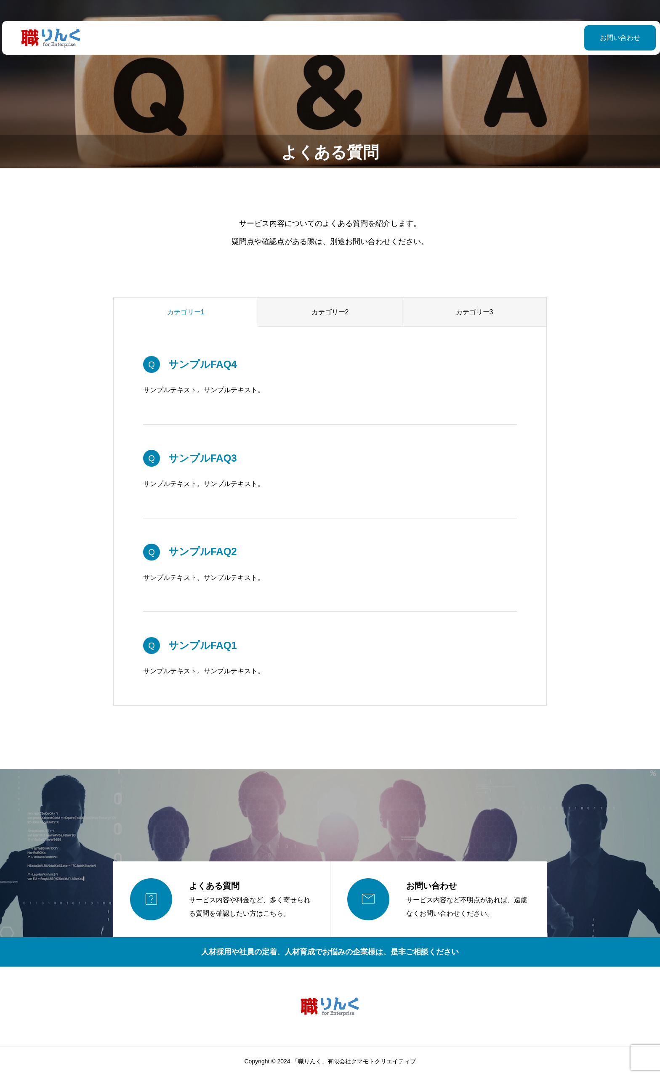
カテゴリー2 (330, 312)
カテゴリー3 (474, 312)
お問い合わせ (599, 37)
